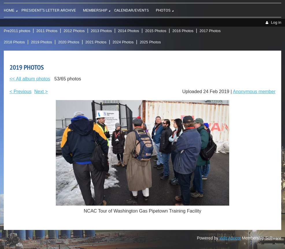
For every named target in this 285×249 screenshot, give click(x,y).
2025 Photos (150, 42)
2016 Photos (182, 31)
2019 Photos (41, 42)
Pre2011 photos (17, 31)
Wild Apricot (230, 238)
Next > (41, 91)
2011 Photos (47, 31)
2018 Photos (14, 42)
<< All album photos (30, 78)
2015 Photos (155, 31)
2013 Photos (101, 31)
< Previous (21, 91)
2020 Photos (68, 42)
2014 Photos (128, 31)
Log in (276, 22)
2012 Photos (74, 31)
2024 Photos (123, 42)
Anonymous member (254, 91)
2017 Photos (210, 31)
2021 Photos (95, 42)
